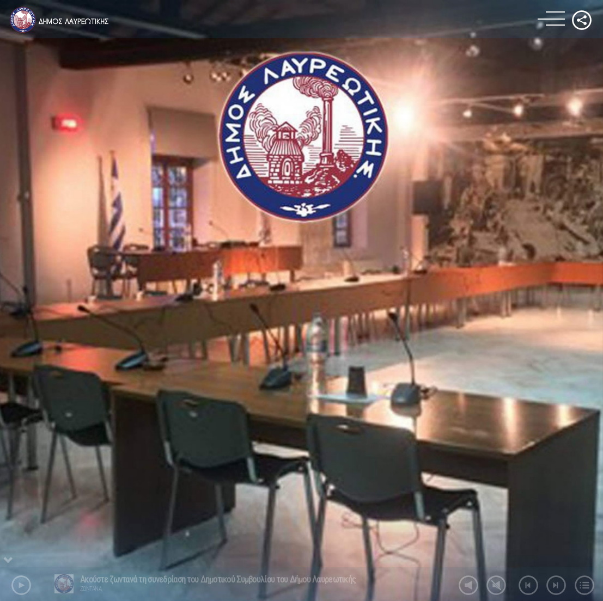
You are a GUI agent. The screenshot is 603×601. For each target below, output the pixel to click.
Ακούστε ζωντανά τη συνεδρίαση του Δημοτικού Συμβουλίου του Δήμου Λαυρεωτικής (218, 579)
